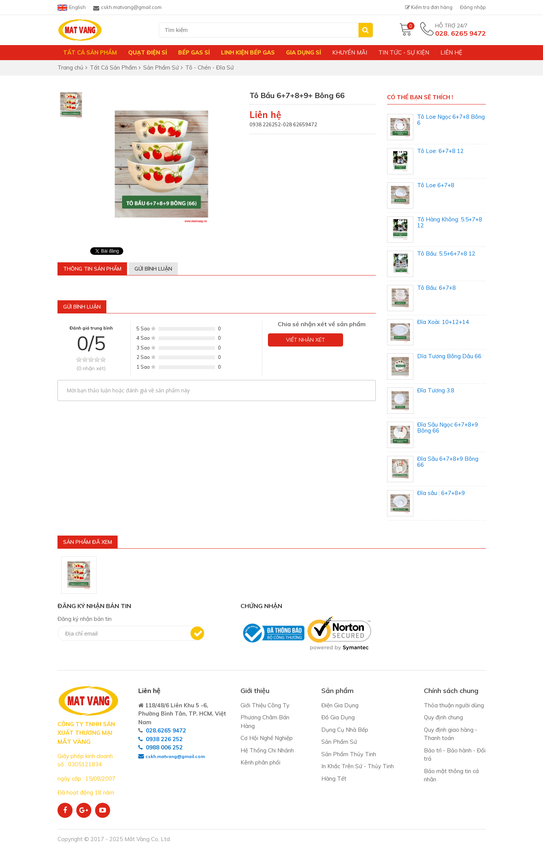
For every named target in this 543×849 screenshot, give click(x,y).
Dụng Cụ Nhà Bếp (344, 729)
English (71, 7)
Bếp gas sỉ (194, 52)
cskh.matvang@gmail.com (127, 7)
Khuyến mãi (349, 52)
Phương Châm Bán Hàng (264, 721)
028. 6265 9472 (460, 33)
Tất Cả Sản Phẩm (90, 52)
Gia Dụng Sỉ (303, 52)
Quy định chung (443, 717)
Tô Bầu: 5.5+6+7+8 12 (446, 253)
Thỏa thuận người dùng (454, 705)
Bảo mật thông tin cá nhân (451, 775)
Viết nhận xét (305, 339)
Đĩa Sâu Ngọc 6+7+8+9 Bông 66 (447, 427)
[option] (71, 105)
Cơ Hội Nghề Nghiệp (266, 738)
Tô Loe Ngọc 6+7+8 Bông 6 (451, 120)
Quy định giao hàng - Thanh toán (450, 734)
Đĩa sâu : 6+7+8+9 (441, 492)
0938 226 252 (164, 739)
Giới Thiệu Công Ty (264, 705)
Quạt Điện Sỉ (147, 52)
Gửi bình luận (153, 268)
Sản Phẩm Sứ (339, 741)
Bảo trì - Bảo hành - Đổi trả (455, 755)
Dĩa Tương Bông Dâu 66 (449, 356)
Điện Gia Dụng (339, 705)
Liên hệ (451, 52)
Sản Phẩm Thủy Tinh (348, 754)
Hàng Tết (333, 778)
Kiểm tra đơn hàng (428, 7)
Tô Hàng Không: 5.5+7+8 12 (449, 222)
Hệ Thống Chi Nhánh (267, 750)
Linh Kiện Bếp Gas (248, 52)
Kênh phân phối (260, 762)
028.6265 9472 (166, 730)
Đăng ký (197, 633)
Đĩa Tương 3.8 (435, 390)
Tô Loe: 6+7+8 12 (440, 150)
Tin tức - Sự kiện (403, 52)
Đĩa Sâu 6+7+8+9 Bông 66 (447, 462)
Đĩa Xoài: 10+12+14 (443, 321)
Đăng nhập (473, 7)
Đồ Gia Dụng (338, 717)
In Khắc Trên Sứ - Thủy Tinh (357, 766)
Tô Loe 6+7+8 (435, 185)
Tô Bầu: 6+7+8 (436, 287)
